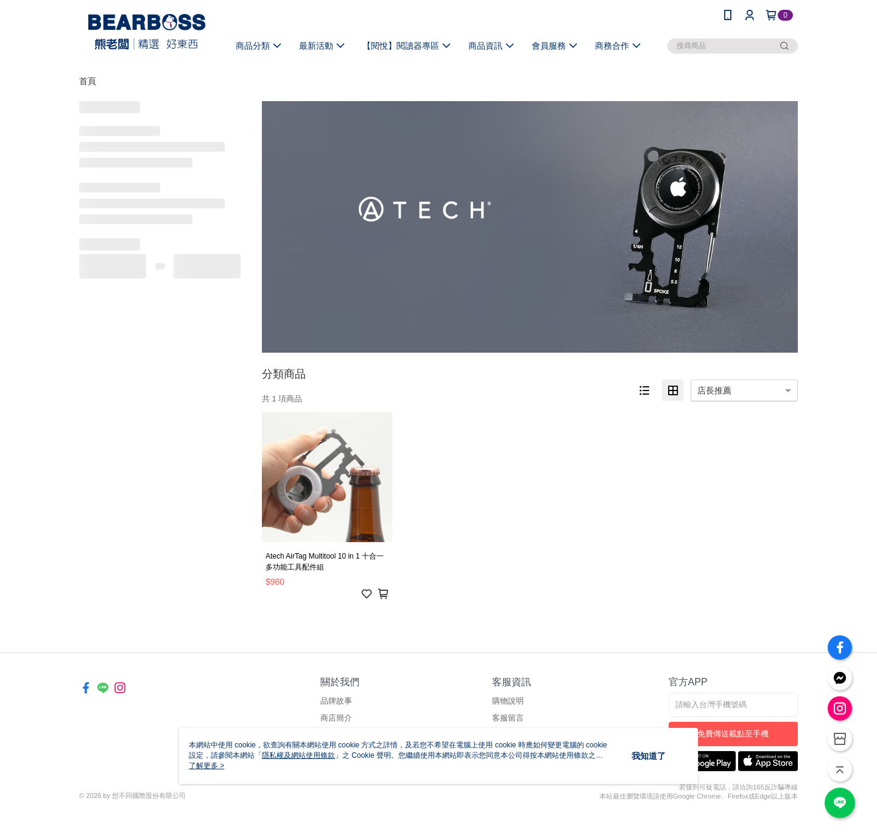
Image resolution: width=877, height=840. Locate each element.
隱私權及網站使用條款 (298, 755)
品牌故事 (336, 700)
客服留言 (508, 717)
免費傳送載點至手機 (733, 733)
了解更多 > (206, 765)
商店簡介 (336, 717)
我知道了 (649, 756)
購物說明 (508, 700)
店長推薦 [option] (714, 390)
